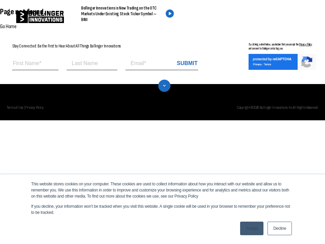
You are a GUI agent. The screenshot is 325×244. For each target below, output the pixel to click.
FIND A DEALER (216, 17)
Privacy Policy (305, 44)
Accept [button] (252, 228)
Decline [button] (279, 228)
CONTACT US (268, 17)
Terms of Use (15, 107)
